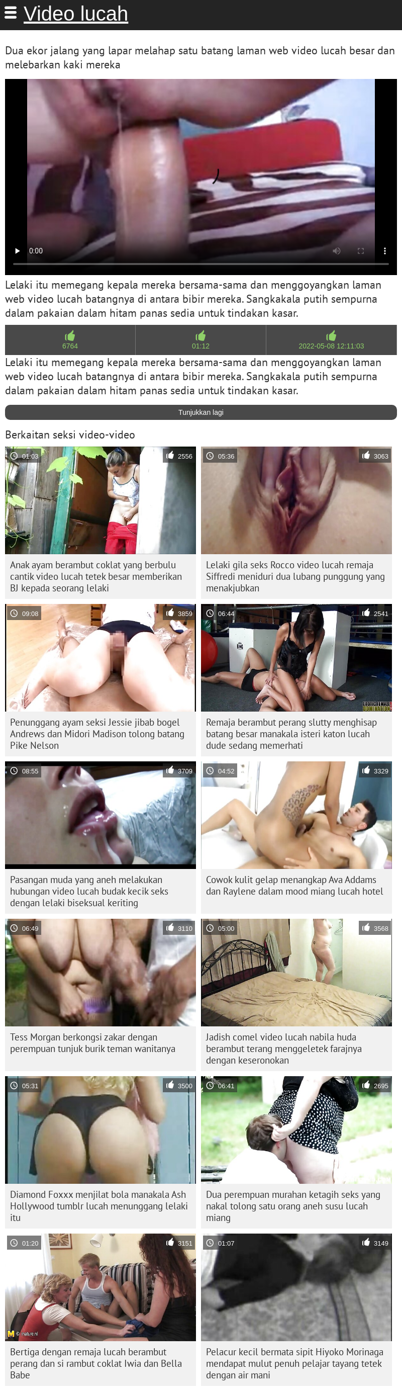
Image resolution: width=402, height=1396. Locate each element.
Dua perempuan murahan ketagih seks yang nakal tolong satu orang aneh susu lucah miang (293, 1206)
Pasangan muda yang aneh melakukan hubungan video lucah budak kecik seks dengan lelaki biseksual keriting (89, 891)
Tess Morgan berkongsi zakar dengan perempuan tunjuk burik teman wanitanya (92, 1043)
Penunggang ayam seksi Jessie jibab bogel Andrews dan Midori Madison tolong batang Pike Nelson (97, 733)
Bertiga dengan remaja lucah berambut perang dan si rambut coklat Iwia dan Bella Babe (96, 1363)
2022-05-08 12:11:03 (331, 346)
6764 (70, 346)
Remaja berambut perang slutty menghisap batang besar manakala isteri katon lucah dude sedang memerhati (291, 733)
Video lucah (76, 14)
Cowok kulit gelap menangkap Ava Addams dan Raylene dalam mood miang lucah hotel (294, 885)
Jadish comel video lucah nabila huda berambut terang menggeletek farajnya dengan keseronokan (284, 1048)
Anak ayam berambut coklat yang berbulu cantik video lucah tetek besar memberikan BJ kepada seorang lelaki (96, 576)
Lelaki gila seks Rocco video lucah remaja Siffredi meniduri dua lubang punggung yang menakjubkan (295, 576)
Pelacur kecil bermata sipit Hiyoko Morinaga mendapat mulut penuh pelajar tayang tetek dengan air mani (294, 1363)
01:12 (201, 346)
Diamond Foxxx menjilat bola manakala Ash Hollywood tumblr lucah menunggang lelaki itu (99, 1206)
